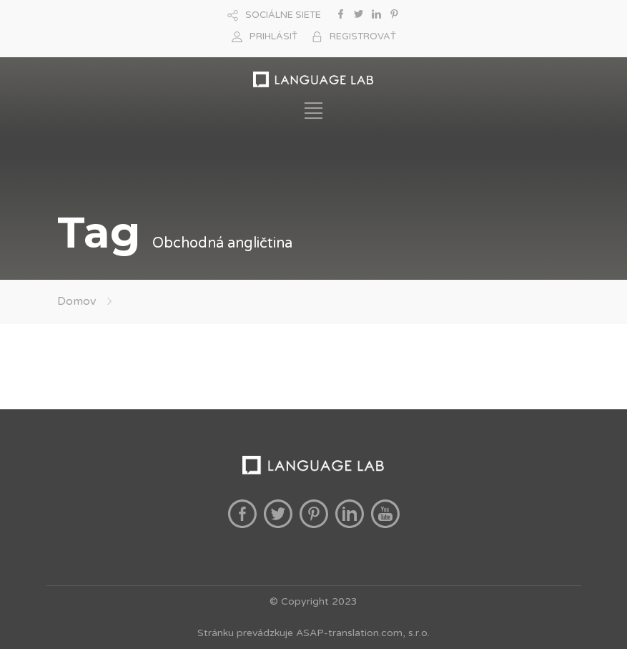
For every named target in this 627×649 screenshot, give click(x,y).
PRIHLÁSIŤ (273, 36)
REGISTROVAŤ (363, 36)
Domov (76, 301)
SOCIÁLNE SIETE (283, 15)
